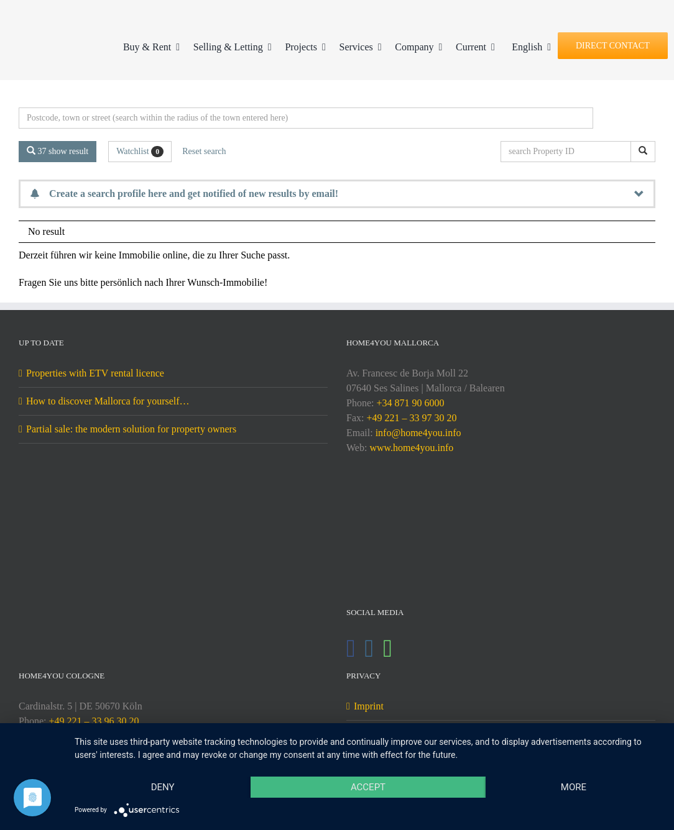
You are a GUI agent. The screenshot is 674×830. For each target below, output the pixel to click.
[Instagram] (369, 648)
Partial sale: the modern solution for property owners (131, 429)
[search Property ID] (568, 151)
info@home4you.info (418, 432)
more (573, 787)
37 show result (57, 151)
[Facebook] (351, 648)
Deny (163, 787)
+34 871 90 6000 (410, 403)
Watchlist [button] (140, 151)
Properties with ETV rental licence (95, 373)
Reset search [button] (204, 151)
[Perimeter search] (306, 118)
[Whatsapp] (387, 648)
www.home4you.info (411, 447)
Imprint (369, 706)
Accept (368, 787)
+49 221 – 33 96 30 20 (93, 721)
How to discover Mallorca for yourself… (108, 401)
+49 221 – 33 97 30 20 (411, 418)
